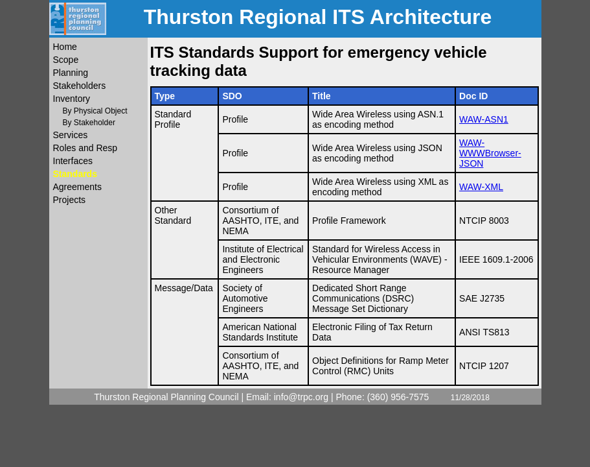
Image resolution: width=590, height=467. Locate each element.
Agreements (77, 187)
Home (65, 47)
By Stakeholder (89, 122)
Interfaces (73, 161)
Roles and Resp (85, 148)
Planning (71, 72)
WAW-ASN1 (483, 119)
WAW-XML (481, 187)
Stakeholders (79, 85)
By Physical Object (95, 110)
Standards (75, 174)
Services (70, 135)
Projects (69, 200)
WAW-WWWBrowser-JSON (490, 153)
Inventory (72, 98)
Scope (66, 59)
